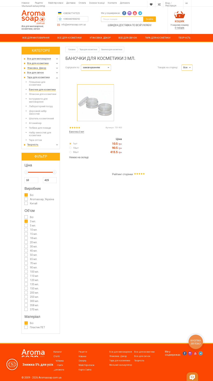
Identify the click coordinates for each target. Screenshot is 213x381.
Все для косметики (144, 352)
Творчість (139, 360)
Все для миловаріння (120, 352)
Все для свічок (142, 356)
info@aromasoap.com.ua (73, 25)
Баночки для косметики (111, 50)
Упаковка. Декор (118, 356)
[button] (96, 68)
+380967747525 (71, 13)
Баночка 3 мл (76, 131)
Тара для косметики (119, 360)
